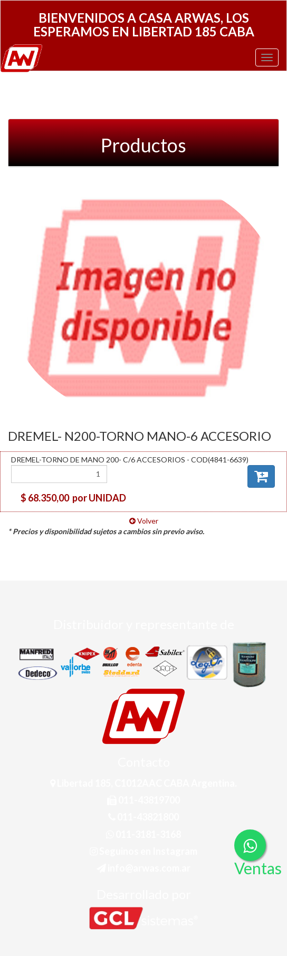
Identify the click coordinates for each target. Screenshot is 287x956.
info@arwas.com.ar (143, 868)
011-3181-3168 (143, 834)
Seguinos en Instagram (143, 851)
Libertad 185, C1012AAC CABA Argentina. (143, 783)
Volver (143, 520)
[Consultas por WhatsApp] (250, 845)
